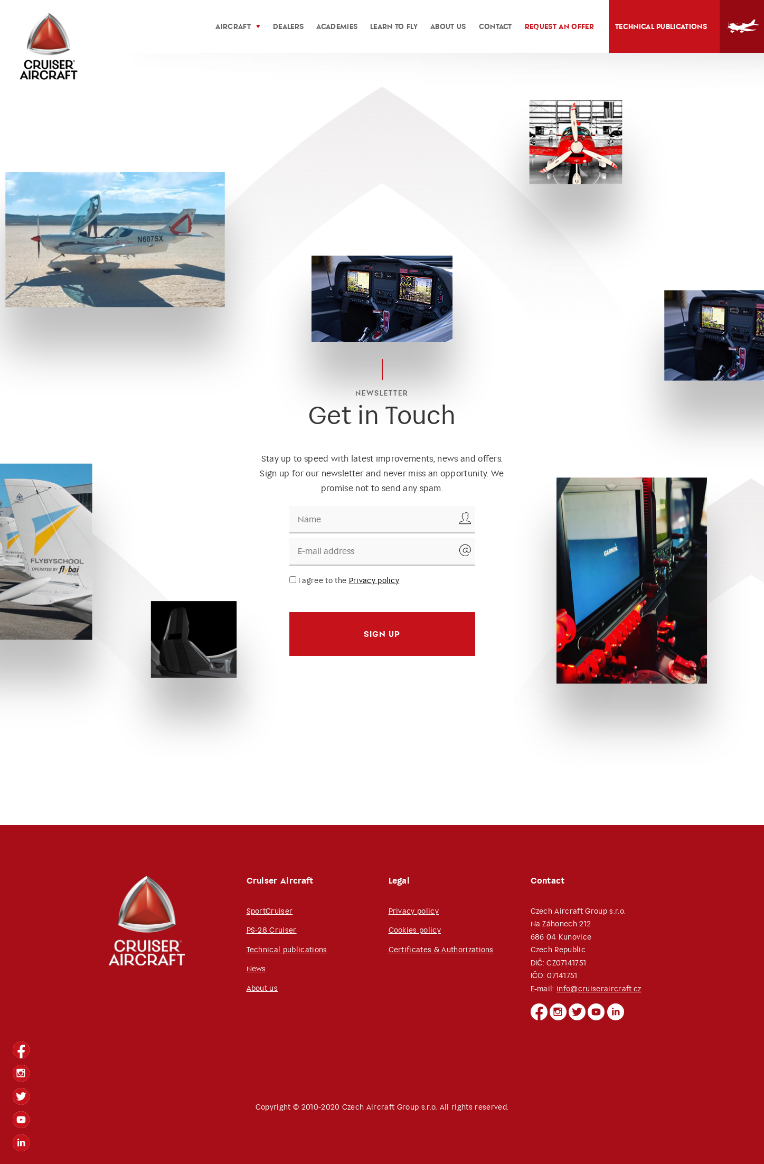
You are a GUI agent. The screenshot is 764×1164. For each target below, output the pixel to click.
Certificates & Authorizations (441, 949)
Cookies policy (415, 930)
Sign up (382, 633)
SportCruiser (270, 911)
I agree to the (344, 580)
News (256, 968)
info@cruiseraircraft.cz (599, 988)
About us (262, 988)
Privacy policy (374, 580)
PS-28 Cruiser (272, 930)
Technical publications (661, 26)
